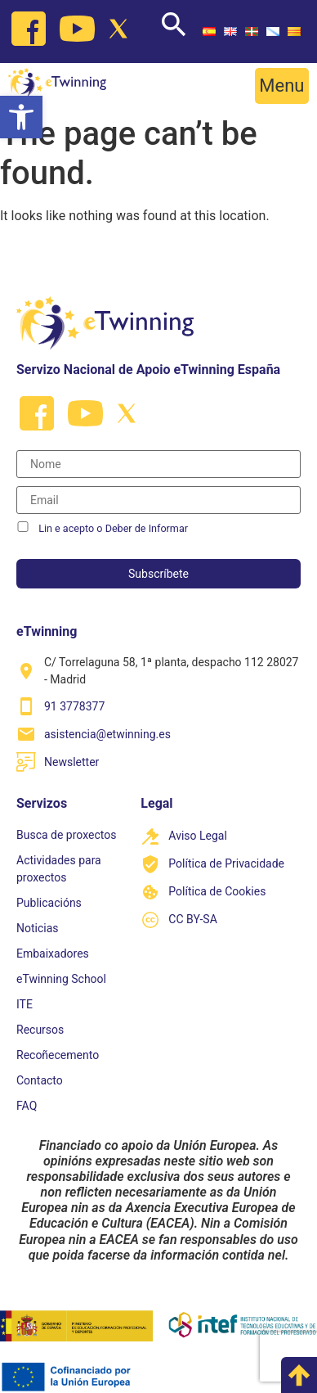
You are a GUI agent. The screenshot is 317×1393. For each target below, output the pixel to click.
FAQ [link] (26, 1105)
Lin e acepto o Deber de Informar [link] (113, 528)
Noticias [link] (37, 928)
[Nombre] (158, 464)
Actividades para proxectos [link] (58, 869)
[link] (21, 117)
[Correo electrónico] (158, 500)
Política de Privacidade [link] (226, 863)
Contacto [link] (39, 1080)
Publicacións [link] (49, 902)
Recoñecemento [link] (57, 1055)
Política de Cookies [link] (217, 891)
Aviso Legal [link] (197, 835)
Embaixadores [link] (52, 953)
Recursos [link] (40, 1029)
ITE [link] (24, 1004)
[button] (282, 86)
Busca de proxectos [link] (66, 834)
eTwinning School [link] (61, 978)
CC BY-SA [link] (192, 919)
